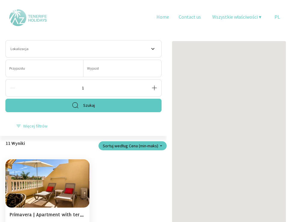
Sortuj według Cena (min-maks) (132, 145)
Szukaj (83, 105)
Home (162, 17)
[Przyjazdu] (44, 68)
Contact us (190, 17)
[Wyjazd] (122, 68)
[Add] (154, 88)
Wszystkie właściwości (236, 17)
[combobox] (83, 49)
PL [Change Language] (277, 17)
